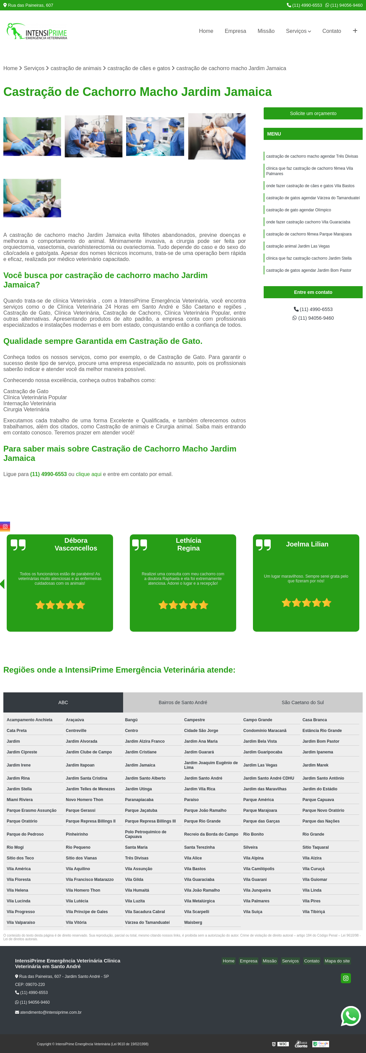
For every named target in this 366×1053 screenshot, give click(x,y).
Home (206, 31)
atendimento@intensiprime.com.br (48, 1013)
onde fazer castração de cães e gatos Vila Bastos (310, 189)
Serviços (296, 31)
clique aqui (89, 475)
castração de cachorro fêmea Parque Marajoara (309, 240)
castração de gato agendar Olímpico (298, 214)
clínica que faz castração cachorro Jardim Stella (309, 265)
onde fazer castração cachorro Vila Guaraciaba (308, 227)
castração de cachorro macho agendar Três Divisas (312, 157)
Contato (331, 31)
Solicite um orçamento (313, 114)
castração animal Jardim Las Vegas (297, 252)
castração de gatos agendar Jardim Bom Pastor (308, 278)
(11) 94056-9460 (344, 5)
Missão (266, 31)
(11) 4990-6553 (304, 5)
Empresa (235, 31)
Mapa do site (338, 961)
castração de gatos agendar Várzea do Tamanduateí (313, 201)
